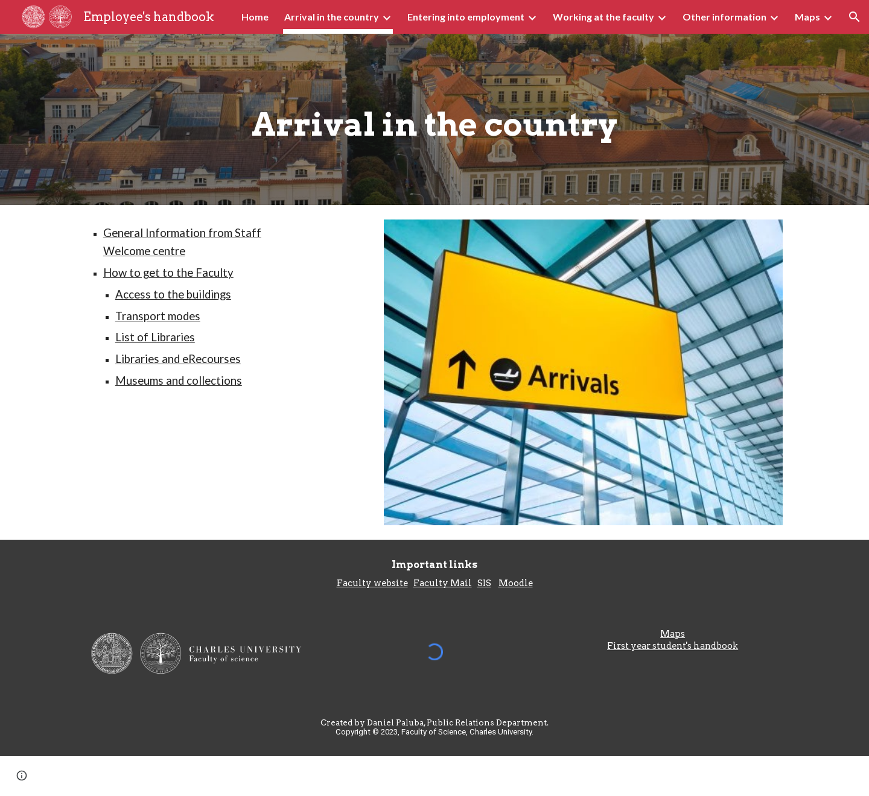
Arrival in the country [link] (331, 16)
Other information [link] (724, 16)
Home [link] (255, 16)
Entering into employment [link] (465, 16)
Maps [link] (807, 16)
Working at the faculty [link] (603, 16)
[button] (854, 16)
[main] (434, 119)
